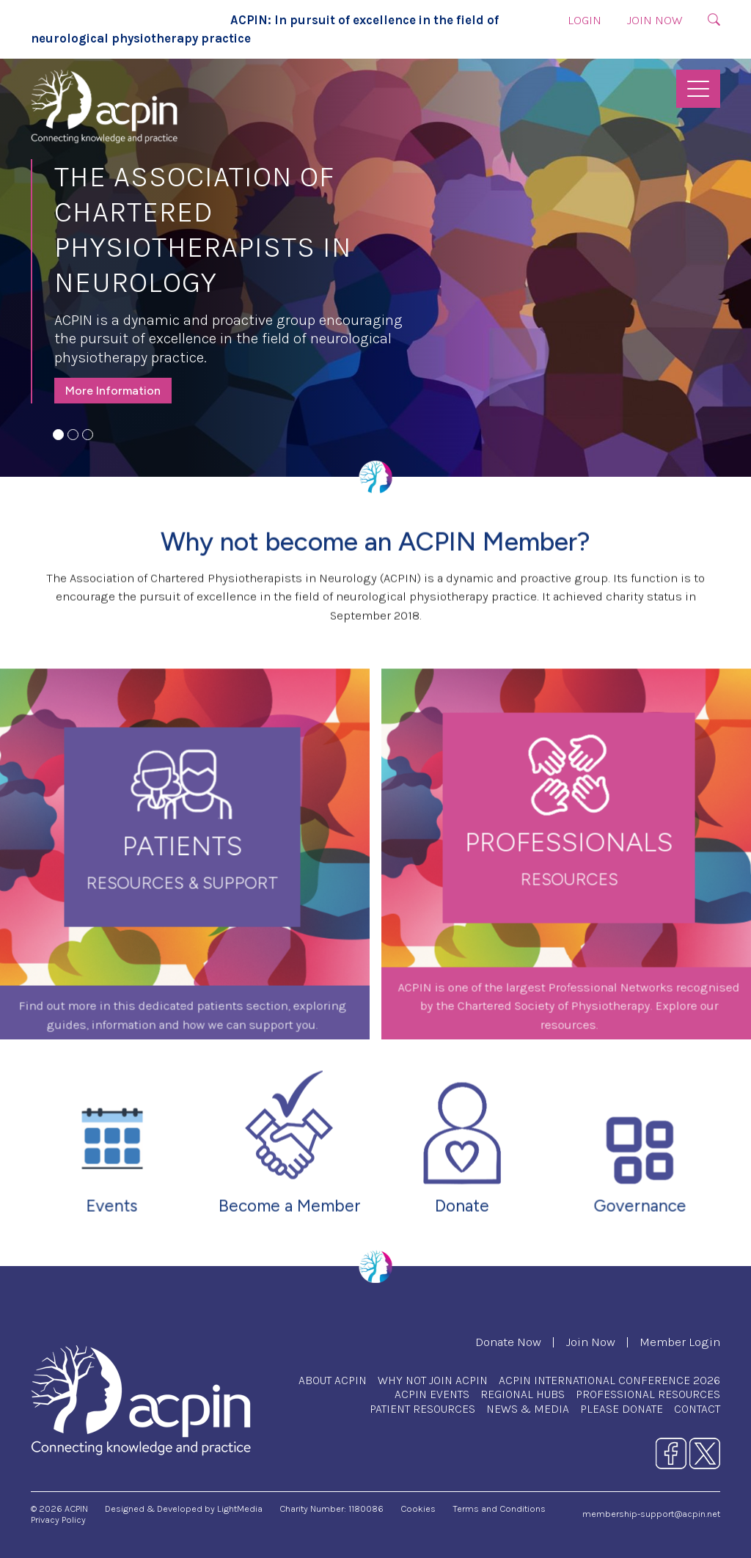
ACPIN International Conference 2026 (609, 1380)
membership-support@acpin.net (651, 1513)
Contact (697, 1409)
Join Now (654, 20)
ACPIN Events (432, 1394)
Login (584, 20)
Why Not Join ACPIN (433, 1380)
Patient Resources (422, 1409)
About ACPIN (332, 1380)
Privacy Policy (58, 1519)
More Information (113, 391)
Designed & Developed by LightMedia (184, 1508)
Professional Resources (648, 1394)
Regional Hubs (522, 1394)
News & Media (527, 1409)
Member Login (680, 1342)
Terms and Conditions (499, 1508)
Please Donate (621, 1409)
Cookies (418, 1508)
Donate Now (508, 1342)
